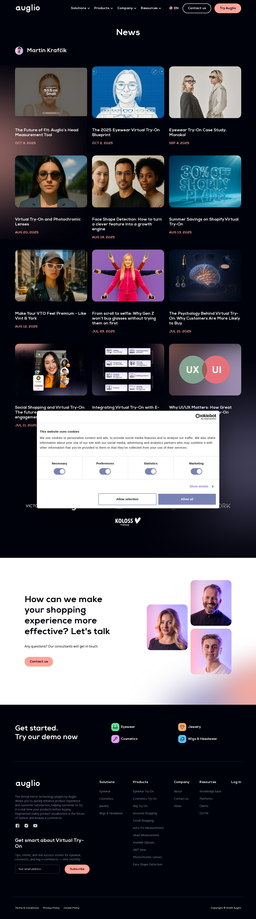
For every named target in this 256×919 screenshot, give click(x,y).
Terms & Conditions (27, 908)
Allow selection (127, 499)
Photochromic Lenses (147, 857)
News (177, 806)
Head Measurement (146, 835)
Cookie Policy (71, 908)
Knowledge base (210, 791)
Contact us (197, 8)
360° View (139, 850)
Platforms (206, 798)
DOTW (203, 813)
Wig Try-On (140, 806)
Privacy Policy (51, 908)
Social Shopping (143, 820)
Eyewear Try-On (143, 791)
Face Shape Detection (147, 864)
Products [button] (101, 8)
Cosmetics (129, 739)
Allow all (187, 499)
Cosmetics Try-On (145, 798)
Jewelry (194, 727)
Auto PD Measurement (148, 828)
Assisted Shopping (145, 813)
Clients (203, 806)
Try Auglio (228, 8)
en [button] (174, 8)
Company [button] (125, 8)
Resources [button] (149, 8)
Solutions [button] (78, 8)
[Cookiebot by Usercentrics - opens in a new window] (198, 417)
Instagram (26, 825)
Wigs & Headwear (202, 739)
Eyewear (128, 727)
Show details (199, 486)
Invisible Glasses (143, 842)
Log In (236, 782)
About (178, 791)
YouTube (35, 825)
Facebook (17, 825)
